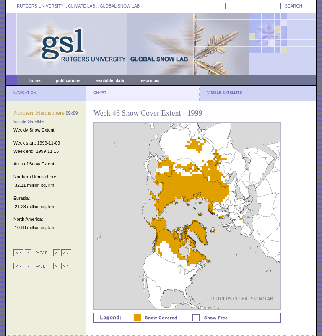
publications (68, 80)
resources (149, 80)
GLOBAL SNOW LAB (120, 6)
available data (110, 80)
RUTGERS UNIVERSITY (40, 6)
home (35, 80)
